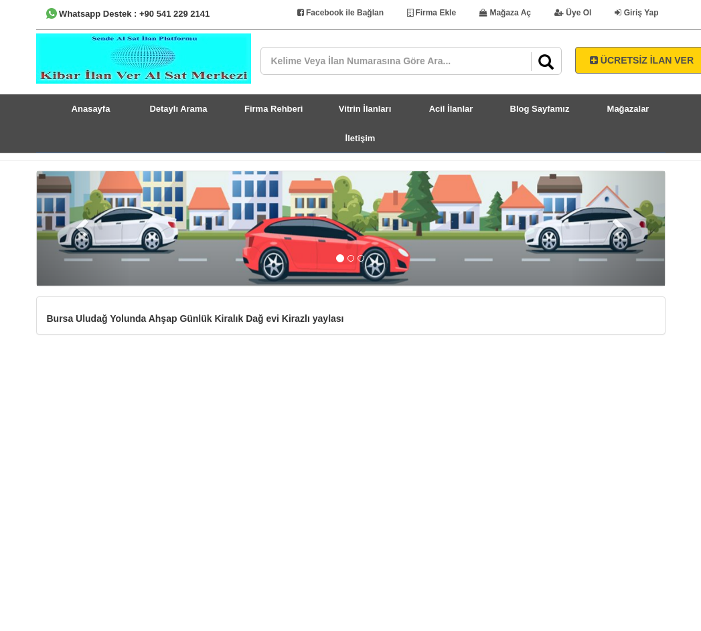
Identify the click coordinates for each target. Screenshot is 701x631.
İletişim (360, 138)
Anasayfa (91, 109)
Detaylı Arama (178, 109)
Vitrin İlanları (365, 109)
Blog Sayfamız (540, 109)
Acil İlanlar (451, 109)
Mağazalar (628, 109)
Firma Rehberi (273, 109)
